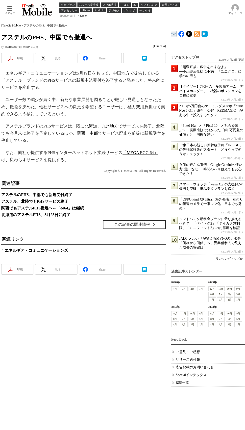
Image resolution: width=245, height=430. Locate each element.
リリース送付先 (188, 359)
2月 (192, 288)
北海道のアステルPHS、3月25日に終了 (35, 215)
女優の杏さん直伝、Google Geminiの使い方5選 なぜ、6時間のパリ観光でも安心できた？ (210, 169)
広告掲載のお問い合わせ (195, 367)
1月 (201, 288)
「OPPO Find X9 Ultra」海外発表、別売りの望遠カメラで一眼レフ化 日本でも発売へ (211, 204)
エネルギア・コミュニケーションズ (36, 250)
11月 (221, 288)
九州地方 (109, 126)
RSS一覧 (182, 382)
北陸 (160, 126)
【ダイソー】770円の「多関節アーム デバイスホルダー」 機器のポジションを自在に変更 (211, 91)
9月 (238, 288)
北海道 (91, 126)
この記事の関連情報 (132, 224)
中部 (94, 133)
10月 (229, 288)
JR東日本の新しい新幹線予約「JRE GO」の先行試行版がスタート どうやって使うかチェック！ (211, 149)
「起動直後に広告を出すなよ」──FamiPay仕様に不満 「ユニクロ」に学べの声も (210, 71)
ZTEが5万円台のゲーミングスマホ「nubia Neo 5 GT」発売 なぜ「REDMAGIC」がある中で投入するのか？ (211, 110)
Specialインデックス (191, 375)
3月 (184, 288)
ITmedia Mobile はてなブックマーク (204, 33)
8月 (212, 294)
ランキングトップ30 (229, 258)
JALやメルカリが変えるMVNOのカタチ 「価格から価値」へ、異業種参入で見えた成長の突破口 (211, 243)
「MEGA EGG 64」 (140, 152)
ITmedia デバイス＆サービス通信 (174, 33)
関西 (81, 133)
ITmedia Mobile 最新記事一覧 (197, 33)
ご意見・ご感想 (188, 352)
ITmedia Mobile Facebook (181, 33)
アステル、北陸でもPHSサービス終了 (34, 201)
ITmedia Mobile (11, 25)
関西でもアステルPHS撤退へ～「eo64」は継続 (42, 208)
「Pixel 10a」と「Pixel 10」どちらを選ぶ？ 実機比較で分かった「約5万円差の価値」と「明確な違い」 (211, 130)
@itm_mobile (189, 33)
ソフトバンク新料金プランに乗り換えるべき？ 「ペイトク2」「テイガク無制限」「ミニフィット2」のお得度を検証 (210, 223)
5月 (238, 294)
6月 (229, 294)
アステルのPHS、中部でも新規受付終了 (36, 195)
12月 (212, 288)
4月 (175, 288)
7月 (221, 294)
